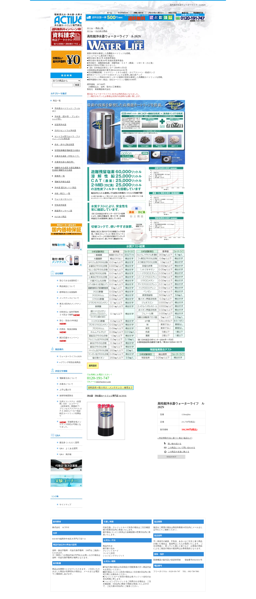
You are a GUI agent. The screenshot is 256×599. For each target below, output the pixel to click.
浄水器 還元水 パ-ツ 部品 (65, 187)
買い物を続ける (174, 444)
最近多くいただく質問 (69, 442)
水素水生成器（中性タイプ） (67, 156)
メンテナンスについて (69, 298)
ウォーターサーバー (63, 199)
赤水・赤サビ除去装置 (64, 144)
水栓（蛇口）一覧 (62, 193)
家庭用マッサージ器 (63, 211)
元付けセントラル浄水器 (65, 130)
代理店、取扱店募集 (68, 329)
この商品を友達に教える (178, 452)
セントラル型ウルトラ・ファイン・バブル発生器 (66, 137)
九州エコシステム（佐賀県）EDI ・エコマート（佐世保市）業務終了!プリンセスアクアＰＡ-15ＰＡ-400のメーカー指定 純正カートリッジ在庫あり (70, 408)
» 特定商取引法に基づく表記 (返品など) (175, 438)
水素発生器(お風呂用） (65, 162)
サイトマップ (65, 504)
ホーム (90, 28)
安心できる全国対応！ (69, 280)
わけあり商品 (60, 216)
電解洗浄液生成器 (62, 182)
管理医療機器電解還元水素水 (67, 150)
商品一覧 (57, 101)
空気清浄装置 (60, 205)
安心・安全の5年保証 (68, 320)
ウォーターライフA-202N (70, 356)
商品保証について (67, 286)
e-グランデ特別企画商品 (69, 362)
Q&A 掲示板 (65, 454)
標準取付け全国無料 (68, 292)
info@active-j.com (103, 382)
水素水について (66, 384)
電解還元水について (68, 378)
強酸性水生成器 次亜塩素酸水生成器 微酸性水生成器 (66, 169)
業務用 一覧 (60, 176)
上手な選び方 (65, 390)
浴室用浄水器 (60, 124)
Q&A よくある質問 (68, 448)
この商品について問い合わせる (181, 447)
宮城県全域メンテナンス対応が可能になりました (70, 424)
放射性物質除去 (66, 395)
